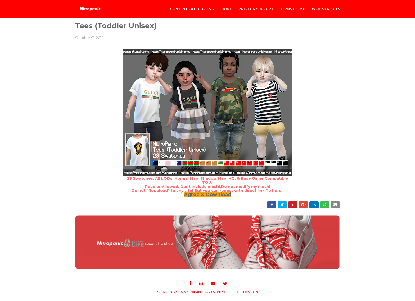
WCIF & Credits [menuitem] (326, 9)
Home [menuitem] (226, 9)
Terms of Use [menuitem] (292, 9)
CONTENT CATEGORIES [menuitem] (190, 9)
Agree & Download (207, 194)
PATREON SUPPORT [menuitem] (255, 9)
